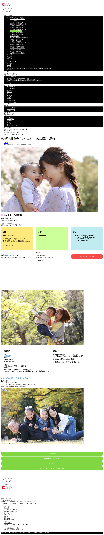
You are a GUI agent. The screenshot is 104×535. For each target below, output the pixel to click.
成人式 (9, 65)
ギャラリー (7, 85)
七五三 (9, 59)
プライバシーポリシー (10, 131)
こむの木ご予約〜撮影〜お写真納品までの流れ (14, 378)
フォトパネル (11, 107)
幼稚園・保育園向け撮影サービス (13, 134)
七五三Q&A (10, 119)
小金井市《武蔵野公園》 (17, 25)
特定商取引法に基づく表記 (11, 132)
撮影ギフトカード (12, 110)
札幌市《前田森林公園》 (17, 46)
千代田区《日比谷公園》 (17, 34)
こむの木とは (52, 463)
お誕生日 (9, 58)
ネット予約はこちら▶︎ (87, 256)
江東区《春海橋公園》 (16, 32)
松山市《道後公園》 (16, 51)
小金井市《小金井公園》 (17, 19)
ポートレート (11, 100)
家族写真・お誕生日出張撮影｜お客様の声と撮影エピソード (24, 80)
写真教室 (16, 20)
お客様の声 (52, 454)
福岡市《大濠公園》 (16, 49)
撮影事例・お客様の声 (10, 75)
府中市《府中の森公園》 (17, 27)
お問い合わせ (8, 127)
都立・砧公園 (10, 255)
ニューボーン (11, 54)
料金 (8, 122)
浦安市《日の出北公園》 (17, 39)
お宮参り (9, 56)
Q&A (5, 115)
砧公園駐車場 (7, 356)
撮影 (8, 117)
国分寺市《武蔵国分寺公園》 (18, 24)
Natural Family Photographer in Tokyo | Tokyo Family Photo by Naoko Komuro (29, 68)
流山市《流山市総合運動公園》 (19, 37)
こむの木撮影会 (11, 76)
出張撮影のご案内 (9, 114)
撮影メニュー (8, 15)
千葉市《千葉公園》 (16, 41)
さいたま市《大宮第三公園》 (18, 42)
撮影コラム (7, 112)
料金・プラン (8, 104)
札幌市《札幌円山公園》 (17, 48)
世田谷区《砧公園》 (16, 31)
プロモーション (11, 69)
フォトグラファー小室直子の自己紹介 (52, 468)
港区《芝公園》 (14, 36)
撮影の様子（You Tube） (52, 458)
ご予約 (9, 124)
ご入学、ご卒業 (11, 61)
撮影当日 (9, 120)
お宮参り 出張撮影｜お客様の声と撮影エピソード (21, 78)
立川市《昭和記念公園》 (17, 22)
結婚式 (9, 66)
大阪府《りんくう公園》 (17, 53)
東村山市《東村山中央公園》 (18, 29)
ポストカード (11, 109)
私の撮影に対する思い (10, 73)
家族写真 (9, 63)
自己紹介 (6, 71)
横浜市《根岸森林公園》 (17, 44)
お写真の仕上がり (12, 125)
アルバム (6, 105)
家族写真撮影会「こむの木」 (15, 17)
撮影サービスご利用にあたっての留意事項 (16, 129)
